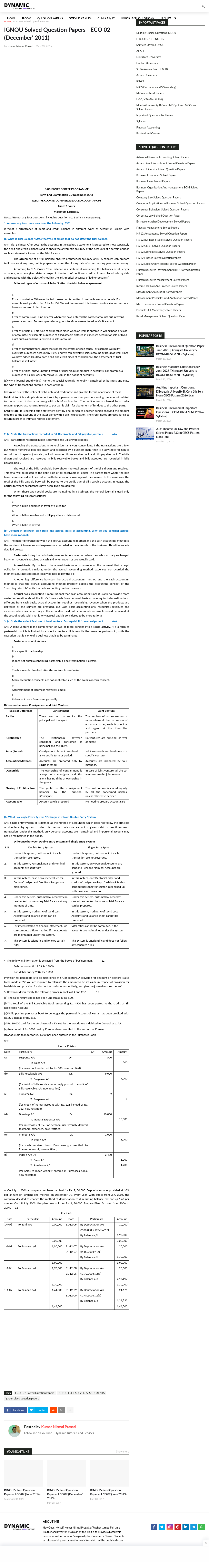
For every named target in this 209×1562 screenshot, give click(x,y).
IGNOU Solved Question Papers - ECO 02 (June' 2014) (22, 1492)
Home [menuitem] (11, 18)
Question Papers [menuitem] (50, 18)
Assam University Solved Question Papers (160, 169)
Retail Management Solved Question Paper (161, 316)
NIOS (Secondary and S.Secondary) (156, 87)
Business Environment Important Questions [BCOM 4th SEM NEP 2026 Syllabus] (180, 412)
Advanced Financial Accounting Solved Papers (162, 157)
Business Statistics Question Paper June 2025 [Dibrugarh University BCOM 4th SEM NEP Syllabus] (178, 370)
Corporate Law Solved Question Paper (158, 215)
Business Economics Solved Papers (156, 175)
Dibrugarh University (148, 57)
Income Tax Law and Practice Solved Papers (161, 286)
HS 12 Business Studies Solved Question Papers (164, 239)
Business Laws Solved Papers (153, 181)
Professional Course (148, 133)
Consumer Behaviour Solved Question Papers (162, 209)
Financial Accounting (148, 127)
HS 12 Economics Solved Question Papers (160, 251)
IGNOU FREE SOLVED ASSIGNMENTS (82, 1393)
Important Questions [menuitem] (137, 18)
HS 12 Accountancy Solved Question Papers (161, 233)
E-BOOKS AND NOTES (150, 39)
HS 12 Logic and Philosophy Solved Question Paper (166, 263)
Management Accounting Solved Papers (159, 291)
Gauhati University (147, 63)
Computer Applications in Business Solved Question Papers (170, 203)
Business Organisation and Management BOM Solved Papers (167, 189)
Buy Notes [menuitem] (168, 18)
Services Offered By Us (149, 44)
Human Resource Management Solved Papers (162, 279)
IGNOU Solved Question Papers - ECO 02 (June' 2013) (108, 1492)
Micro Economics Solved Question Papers (160, 304)
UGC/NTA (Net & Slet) (149, 99)
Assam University (146, 75)
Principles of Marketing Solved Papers (158, 310)
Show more (122, 1451)
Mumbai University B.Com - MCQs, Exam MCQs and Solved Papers (166, 107)
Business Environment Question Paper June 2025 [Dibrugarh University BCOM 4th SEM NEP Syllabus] (180, 350)
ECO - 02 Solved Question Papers (31, 21)
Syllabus (141, 121)
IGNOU (140, 81)
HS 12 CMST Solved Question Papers (158, 245)
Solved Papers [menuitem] (80, 18)
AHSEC (140, 51)
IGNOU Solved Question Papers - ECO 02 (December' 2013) (65, 1494)
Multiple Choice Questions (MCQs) (156, 32)
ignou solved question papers (22, 1398)
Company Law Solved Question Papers (158, 197)
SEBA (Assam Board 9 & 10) (152, 69)
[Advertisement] (66, 82)
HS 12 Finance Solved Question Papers (158, 257)
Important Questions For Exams (154, 115)
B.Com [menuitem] (26, 18)
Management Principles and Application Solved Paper (167, 298)
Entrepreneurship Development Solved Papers (163, 221)
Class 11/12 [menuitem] (106, 18)
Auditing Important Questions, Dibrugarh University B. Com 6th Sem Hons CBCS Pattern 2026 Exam (179, 391)
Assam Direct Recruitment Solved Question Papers (165, 163)
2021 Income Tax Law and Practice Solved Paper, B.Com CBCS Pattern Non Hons (178, 432)
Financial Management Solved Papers (157, 227)
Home (7, 21)
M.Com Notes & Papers (150, 93)
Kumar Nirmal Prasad (58, 1426)
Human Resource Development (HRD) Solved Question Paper (168, 272)
